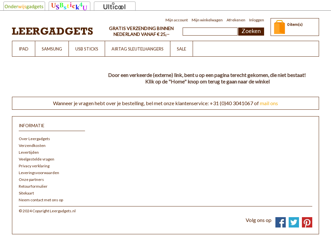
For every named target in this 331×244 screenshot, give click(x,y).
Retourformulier (33, 186)
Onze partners (31, 179)
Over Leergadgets (34, 138)
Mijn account (177, 19)
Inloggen (256, 19)
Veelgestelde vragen (36, 159)
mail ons (269, 103)
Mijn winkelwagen (207, 19)
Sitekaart (26, 193)
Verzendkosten (32, 145)
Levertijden (29, 152)
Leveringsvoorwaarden (39, 172)
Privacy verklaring (34, 165)
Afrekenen (236, 19)
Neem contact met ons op (41, 199)
